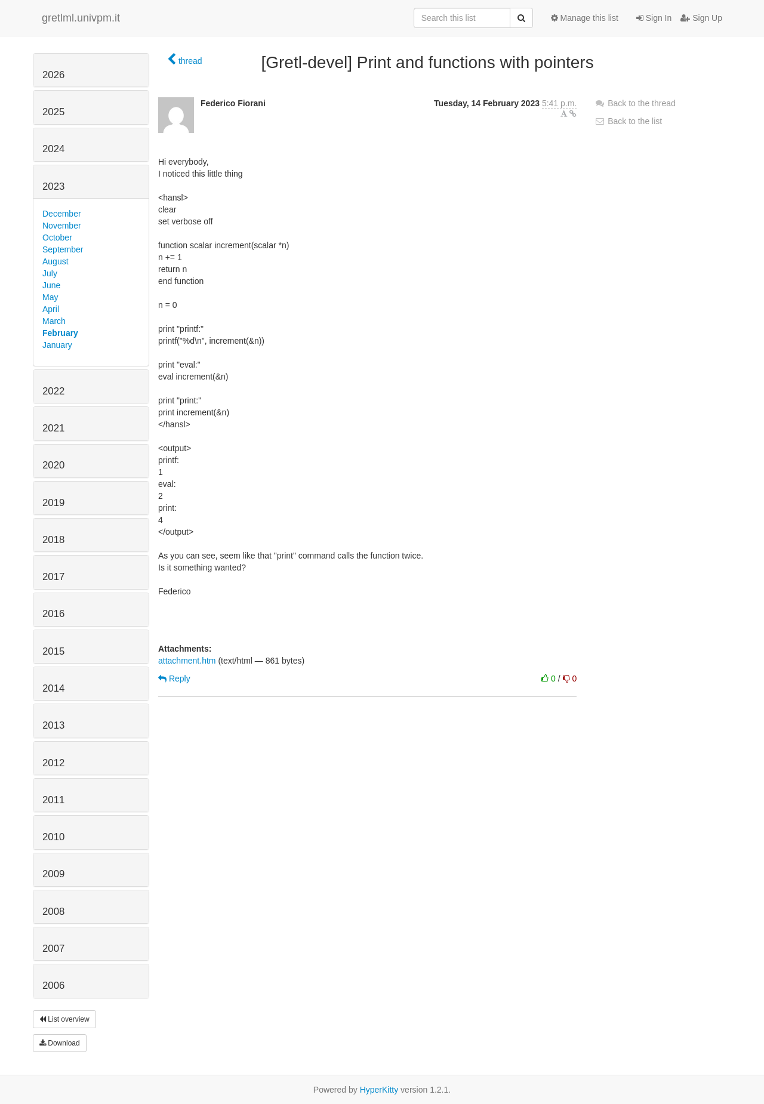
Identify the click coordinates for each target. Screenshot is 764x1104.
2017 (53, 576)
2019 (53, 502)
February (60, 333)
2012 (53, 763)
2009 (53, 874)
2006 (53, 985)
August (55, 261)
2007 (53, 948)
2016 (53, 613)
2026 (53, 75)
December (61, 213)
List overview (64, 1019)
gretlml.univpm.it (81, 18)
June (51, 285)
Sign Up (701, 18)
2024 (53, 149)
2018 (53, 539)
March (54, 321)
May (50, 297)
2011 (53, 800)
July (49, 273)
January (57, 345)
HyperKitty (379, 1089)
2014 (53, 688)
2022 (53, 391)
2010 (53, 837)
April (50, 309)
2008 (53, 911)
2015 (53, 651)
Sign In (653, 18)
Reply (174, 678)
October (57, 237)
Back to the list (628, 121)
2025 (53, 112)
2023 (53, 186)
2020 (53, 465)
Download (59, 1043)
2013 (53, 725)
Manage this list (584, 18)
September (62, 249)
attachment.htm (187, 660)
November (61, 225)
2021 (53, 428)
